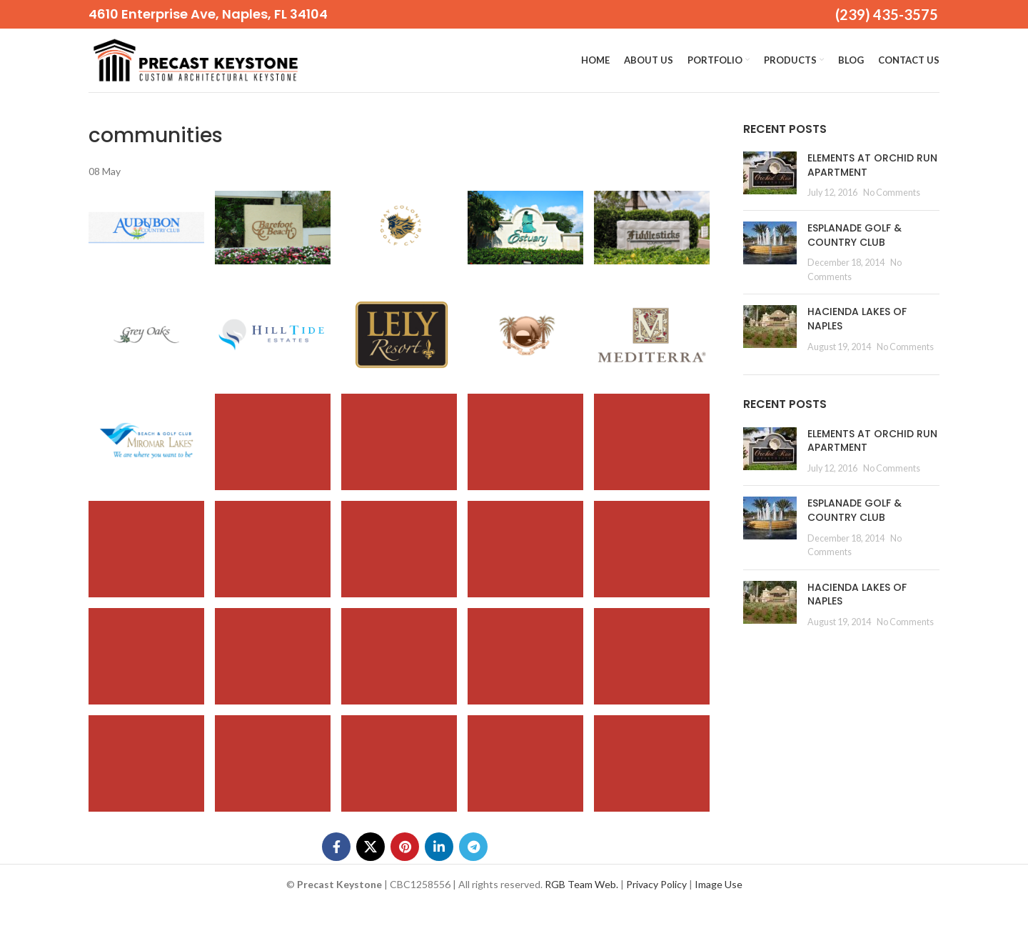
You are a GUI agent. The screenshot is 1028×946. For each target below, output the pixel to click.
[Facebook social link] (336, 847)
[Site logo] (196, 59)
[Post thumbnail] (770, 175)
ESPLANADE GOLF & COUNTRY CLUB (854, 235)
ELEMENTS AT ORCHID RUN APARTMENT (872, 165)
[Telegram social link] (473, 847)
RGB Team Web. (581, 885)
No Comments (891, 193)
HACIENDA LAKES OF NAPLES (857, 319)
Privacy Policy (656, 885)
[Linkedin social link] (439, 847)
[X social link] (370, 847)
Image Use (718, 885)
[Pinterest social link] (404, 847)
